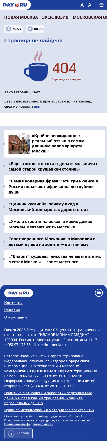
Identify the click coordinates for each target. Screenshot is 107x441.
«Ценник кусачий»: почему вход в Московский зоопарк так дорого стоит (48, 206)
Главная (18, 293)
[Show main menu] (101, 5)
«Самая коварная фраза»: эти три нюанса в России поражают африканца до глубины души (53, 186)
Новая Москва (21, 17)
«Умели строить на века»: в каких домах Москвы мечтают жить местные (50, 224)
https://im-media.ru (48, 344)
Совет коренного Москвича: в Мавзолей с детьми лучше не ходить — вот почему (52, 241)
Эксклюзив (55, 17)
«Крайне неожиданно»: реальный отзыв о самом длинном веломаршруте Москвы (54, 144)
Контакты (13, 302)
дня (37, 106)
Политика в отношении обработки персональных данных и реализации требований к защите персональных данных (48, 398)
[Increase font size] (91, 5)
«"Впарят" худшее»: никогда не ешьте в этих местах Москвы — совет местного (55, 259)
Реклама (12, 310)
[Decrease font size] (81, 5)
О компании (15, 317)
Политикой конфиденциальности (28, 424)
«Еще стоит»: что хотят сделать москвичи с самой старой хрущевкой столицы (53, 166)
